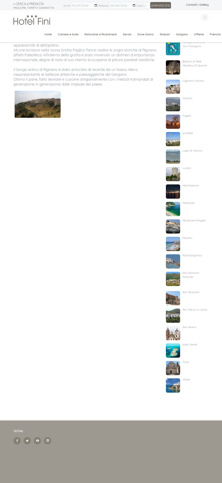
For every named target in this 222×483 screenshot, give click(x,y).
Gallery (204, 4)
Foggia (186, 115)
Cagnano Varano (193, 80)
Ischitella (187, 133)
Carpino (187, 98)
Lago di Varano (192, 150)
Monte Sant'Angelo (194, 220)
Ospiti (140, 5)
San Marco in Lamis (194, 309)
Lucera (186, 168)
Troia (185, 362)
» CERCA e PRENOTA (33, 6)
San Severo (189, 327)
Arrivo (66, 5)
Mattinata (188, 203)
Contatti (191, 4)
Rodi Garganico (192, 255)
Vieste (186, 379)
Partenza (103, 5)
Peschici (187, 237)
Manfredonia (190, 185)
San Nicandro (190, 292)
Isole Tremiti (189, 344)
